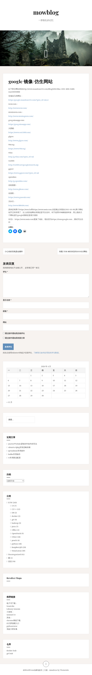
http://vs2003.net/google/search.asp (23, 165)
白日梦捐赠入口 (13, 623)
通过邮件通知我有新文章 (15, 338)
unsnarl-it (11, 614)
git (13, 519)
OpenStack (16, 533)
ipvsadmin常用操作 (16, 450)
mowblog (46, 12)
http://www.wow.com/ (17, 108)
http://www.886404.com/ (18, 205)
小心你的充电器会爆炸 (14, 251)
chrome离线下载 (13, 620)
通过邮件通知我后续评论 (15, 333)
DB (13, 512)
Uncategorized (14, 554)
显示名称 (7, 300)
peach (14, 540)
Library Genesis (13, 609)
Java (14, 526)
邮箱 (5, 311)
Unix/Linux (17, 550)
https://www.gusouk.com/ (19, 197)
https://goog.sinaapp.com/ (19, 124)
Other (14, 537)
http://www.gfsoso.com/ (18, 189)
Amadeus (53, 670)
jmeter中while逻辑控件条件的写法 (22, 444)
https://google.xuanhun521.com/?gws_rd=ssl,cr (28, 100)
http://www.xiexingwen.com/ (20, 116)
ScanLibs (10, 606)
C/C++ (14, 509)
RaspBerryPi (17, 547)
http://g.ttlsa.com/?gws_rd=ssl (21, 156)
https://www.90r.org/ (17, 148)
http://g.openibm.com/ (17, 181)
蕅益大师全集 (12, 629)
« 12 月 (9, 402)
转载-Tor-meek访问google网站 (73, 251)
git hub (10, 653)
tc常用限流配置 (14, 457)
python (15, 544)
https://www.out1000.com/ (19, 132)
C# (13, 505)
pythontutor (12, 626)
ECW (10, 502)
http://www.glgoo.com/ (18, 140)
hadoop (15, 523)
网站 (4, 322)
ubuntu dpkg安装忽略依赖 (19, 447)
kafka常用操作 (14, 454)
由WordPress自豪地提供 (32, 670)
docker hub (11, 650)
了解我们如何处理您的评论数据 (46, 352)
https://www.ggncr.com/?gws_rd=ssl (23, 173)
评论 (5, 272)
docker (15, 516)
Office (14, 530)
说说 (10, 561)
